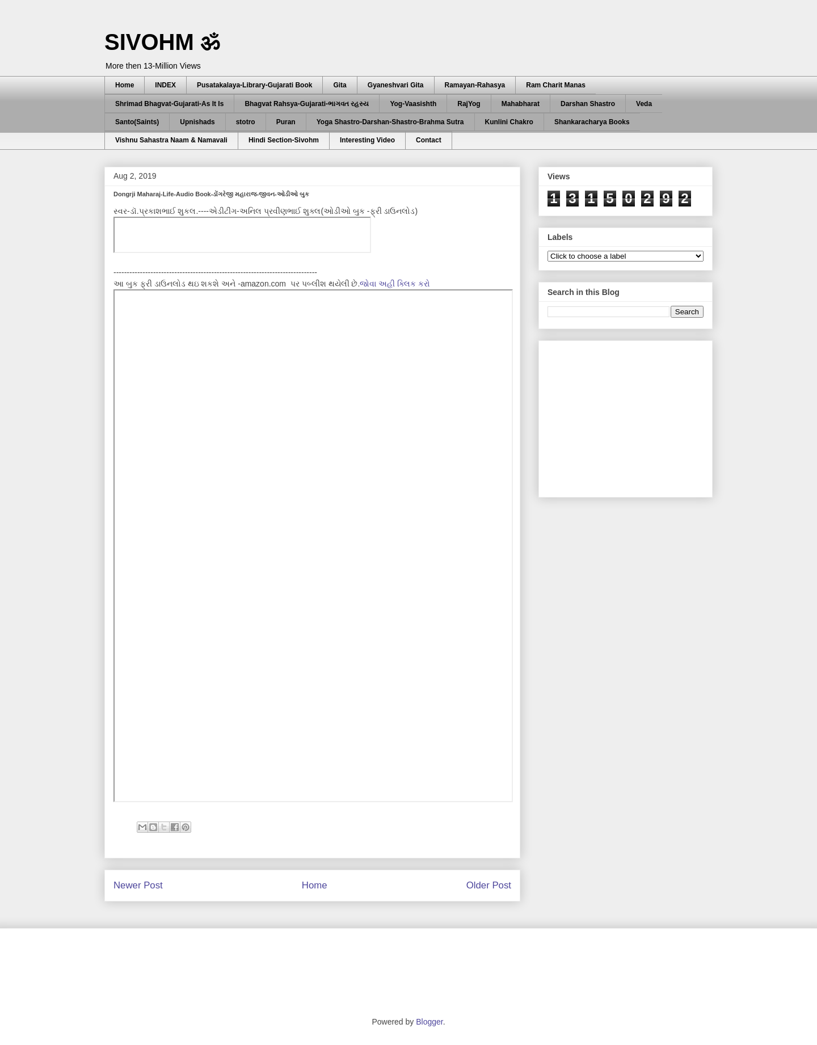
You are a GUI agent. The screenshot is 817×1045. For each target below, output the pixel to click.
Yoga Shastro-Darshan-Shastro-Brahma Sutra (390, 122)
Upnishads (197, 122)
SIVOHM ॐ (162, 42)
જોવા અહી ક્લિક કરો (395, 283)
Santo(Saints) (137, 122)
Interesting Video (367, 140)
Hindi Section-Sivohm (284, 140)
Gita (339, 85)
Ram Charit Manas (556, 85)
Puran (286, 122)
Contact (428, 140)
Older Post (488, 885)
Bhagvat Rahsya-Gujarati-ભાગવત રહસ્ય (307, 104)
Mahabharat (521, 104)
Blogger (429, 1021)
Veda (644, 104)
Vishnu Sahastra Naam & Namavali (171, 140)
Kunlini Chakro (509, 122)
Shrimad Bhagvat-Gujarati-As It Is (169, 104)
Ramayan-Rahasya (475, 85)
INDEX (165, 85)
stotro (245, 122)
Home (124, 85)
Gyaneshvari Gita (396, 85)
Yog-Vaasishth (413, 104)
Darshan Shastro (588, 104)
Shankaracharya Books (592, 122)
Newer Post (138, 885)
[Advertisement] (633, 416)
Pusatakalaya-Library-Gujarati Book (254, 85)
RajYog (468, 104)
